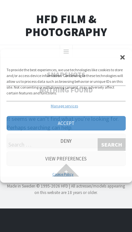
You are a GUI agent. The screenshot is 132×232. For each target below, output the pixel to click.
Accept (66, 123)
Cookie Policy (63, 174)
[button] (122, 57)
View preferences (66, 159)
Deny (66, 141)
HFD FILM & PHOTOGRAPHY (66, 25)
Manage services (64, 105)
